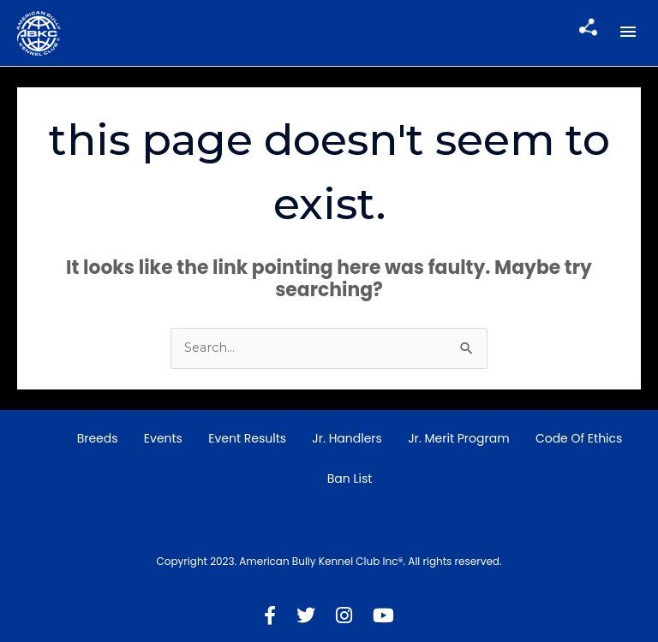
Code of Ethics (579, 438)
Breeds (97, 438)
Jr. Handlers (347, 438)
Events (163, 438)
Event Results (247, 438)
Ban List (350, 478)
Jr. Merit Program (458, 438)
